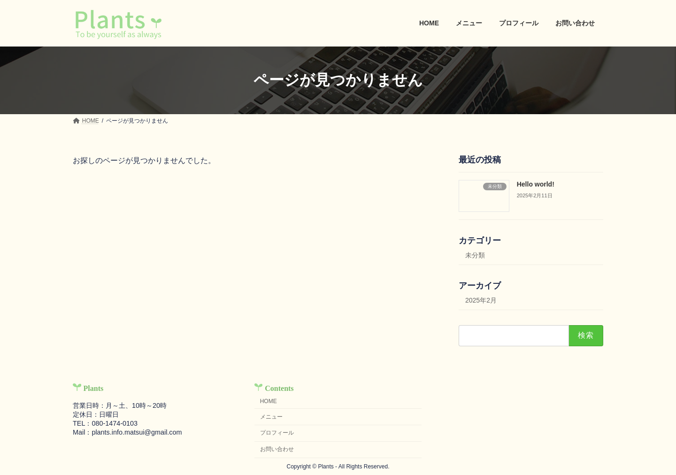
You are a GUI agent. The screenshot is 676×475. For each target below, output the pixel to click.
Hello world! (535, 184)
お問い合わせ (277, 449)
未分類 (475, 255)
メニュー (271, 416)
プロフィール (277, 432)
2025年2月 (481, 300)
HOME (268, 401)
